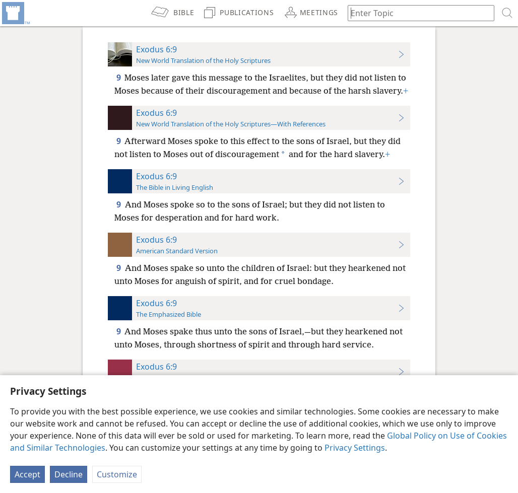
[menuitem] (15, 13)
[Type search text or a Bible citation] (416, 13)
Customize (117, 474)
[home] (15, 13)
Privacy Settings (355, 447)
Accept (27, 474)
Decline (68, 474)
